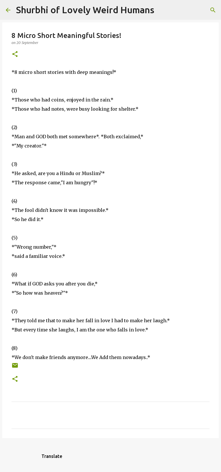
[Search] (162, 10)
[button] (15, 54)
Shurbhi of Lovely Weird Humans (85, 10)
